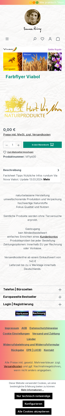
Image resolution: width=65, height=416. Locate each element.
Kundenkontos (49, 236)
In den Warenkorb (43, 144)
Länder (31, 339)
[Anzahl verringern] (6, 145)
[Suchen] (35, 38)
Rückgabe (17, 350)
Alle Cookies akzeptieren (33, 411)
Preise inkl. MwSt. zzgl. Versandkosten (26, 134)
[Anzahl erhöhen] (18, 145)
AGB (24, 328)
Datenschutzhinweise (44, 328)
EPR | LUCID (33, 350)
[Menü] (7, 38)
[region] (32, 106)
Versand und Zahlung (46, 333)
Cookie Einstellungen (16, 333)
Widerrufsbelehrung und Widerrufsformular (31, 344)
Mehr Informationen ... (32, 389)
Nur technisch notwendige (33, 396)
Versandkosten (13, 366)
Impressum (12, 328)
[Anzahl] (12, 145)
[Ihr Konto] (50, 38)
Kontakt (49, 350)
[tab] (31, 174)
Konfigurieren (33, 403)
